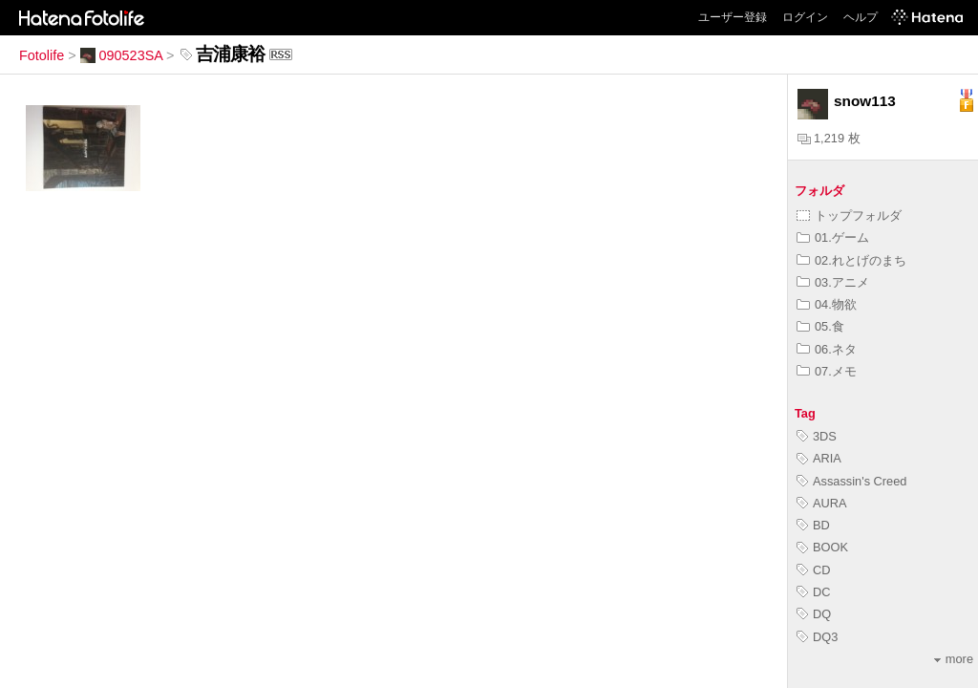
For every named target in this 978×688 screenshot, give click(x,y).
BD (813, 525)
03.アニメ (833, 282)
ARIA (819, 458)
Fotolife (41, 55)
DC (813, 592)
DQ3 (817, 637)
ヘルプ (860, 17)
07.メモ (827, 371)
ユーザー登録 (732, 17)
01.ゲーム (833, 237)
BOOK (822, 547)
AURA (822, 503)
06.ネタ (827, 349)
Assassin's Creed (851, 481)
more (953, 659)
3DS (817, 436)
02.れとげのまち (851, 260)
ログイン (805, 17)
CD (813, 570)
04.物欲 (827, 304)
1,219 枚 (829, 138)
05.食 (820, 326)
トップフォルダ (849, 215)
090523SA (121, 55)
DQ (814, 614)
